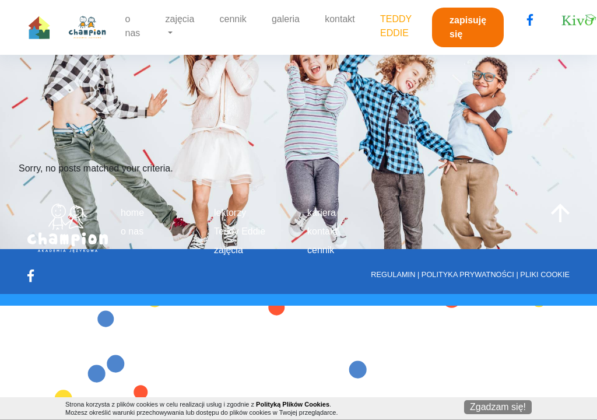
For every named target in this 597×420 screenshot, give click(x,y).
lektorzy (230, 213)
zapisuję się (467, 27)
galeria (286, 19)
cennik (233, 19)
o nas (133, 26)
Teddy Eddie (239, 231)
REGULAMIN (393, 274)
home (132, 213)
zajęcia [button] (180, 19)
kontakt (340, 19)
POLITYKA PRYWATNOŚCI (468, 274)
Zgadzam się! (498, 407)
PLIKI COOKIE (545, 274)
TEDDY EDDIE (396, 26)
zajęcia (228, 250)
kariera (321, 213)
